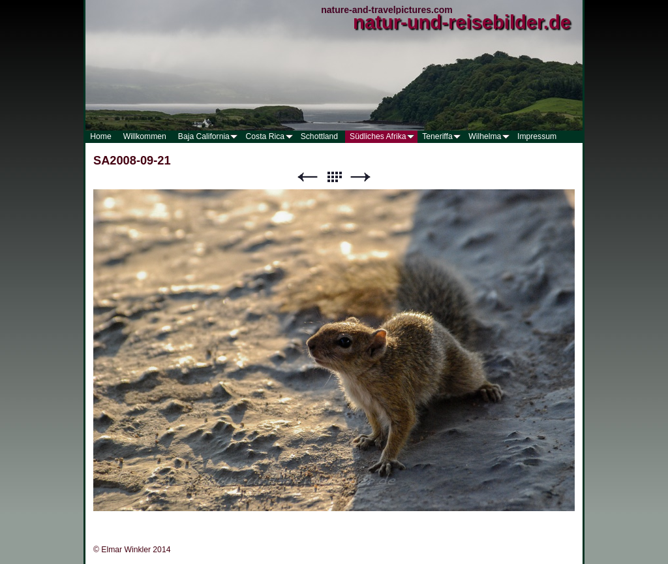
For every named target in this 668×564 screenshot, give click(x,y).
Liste (334, 177)
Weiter (361, 177)
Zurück (307, 177)
